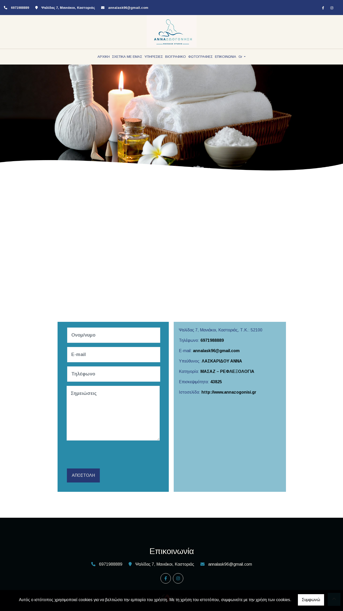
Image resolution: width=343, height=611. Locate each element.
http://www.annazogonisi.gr (228, 392)
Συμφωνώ (311, 600)
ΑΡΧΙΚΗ (103, 57)
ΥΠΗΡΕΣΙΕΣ (153, 57)
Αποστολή (83, 475)
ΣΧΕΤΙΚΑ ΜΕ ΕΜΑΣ (127, 57)
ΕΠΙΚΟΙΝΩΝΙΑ (225, 57)
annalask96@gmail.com (128, 8)
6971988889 (212, 340)
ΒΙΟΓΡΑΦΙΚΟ (175, 57)
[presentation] (107, 455)
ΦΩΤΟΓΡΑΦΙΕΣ (200, 57)
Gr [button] (241, 57)
